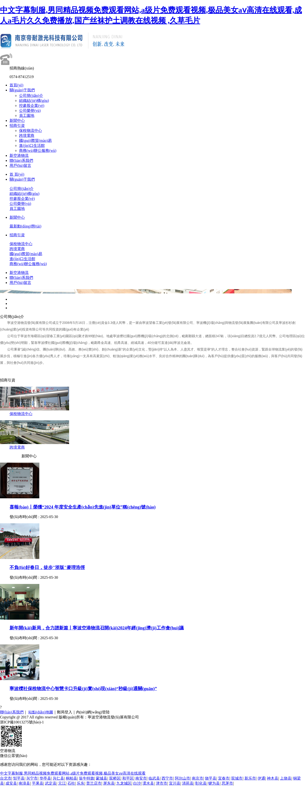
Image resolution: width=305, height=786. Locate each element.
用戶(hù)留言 (20, 165)
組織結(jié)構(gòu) (34, 101)
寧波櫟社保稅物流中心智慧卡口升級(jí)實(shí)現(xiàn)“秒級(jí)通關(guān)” (83, 688)
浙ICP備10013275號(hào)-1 (22, 722)
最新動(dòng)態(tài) (25, 226)
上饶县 (285, 778)
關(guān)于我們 (22, 90)
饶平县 (210, 778)
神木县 (272, 778)
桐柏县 (71, 778)
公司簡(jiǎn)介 (31, 96)
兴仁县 (58, 778)
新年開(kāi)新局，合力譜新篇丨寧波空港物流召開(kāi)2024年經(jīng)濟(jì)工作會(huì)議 (97, 627)
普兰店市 (94, 783)
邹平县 (19, 778)
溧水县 (148, 783)
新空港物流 (19, 155)
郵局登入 (64, 712)
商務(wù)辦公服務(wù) (37, 150)
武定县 (50, 783)
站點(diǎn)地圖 (40, 712)
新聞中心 (17, 121)
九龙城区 (124, 783)
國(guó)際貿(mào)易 (35, 140)
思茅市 (227, 783)
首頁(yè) (16, 85)
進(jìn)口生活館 (32, 145)
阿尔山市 (182, 778)
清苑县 (187, 783)
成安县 (11, 783)
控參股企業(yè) (31, 106)
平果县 (37, 783)
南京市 (197, 778)
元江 (62, 783)
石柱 (71, 783)
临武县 (154, 778)
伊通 (261, 778)
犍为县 (214, 783)
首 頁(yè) (17, 174)
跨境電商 (26, 135)
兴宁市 (32, 778)
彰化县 (201, 783)
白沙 (137, 783)
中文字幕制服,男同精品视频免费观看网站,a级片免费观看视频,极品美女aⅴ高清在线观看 (73, 773)
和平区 (128, 778)
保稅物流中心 (30, 131)
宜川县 (174, 783)
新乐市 (250, 778)
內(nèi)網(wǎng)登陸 (93, 712)
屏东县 (109, 783)
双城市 (237, 778)
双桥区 (115, 778)
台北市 (5, 778)
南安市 (141, 778)
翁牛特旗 (86, 778)
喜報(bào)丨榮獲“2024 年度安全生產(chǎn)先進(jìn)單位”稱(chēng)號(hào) (83, 506)
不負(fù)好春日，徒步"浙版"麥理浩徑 (47, 567)
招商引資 (17, 126)
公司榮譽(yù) (30, 111)
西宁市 (167, 778)
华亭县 (45, 778)
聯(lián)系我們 (21, 160)
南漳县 (24, 783)
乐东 (80, 783)
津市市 (161, 783)
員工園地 (26, 116)
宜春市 (223, 778)
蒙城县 (101, 778)
